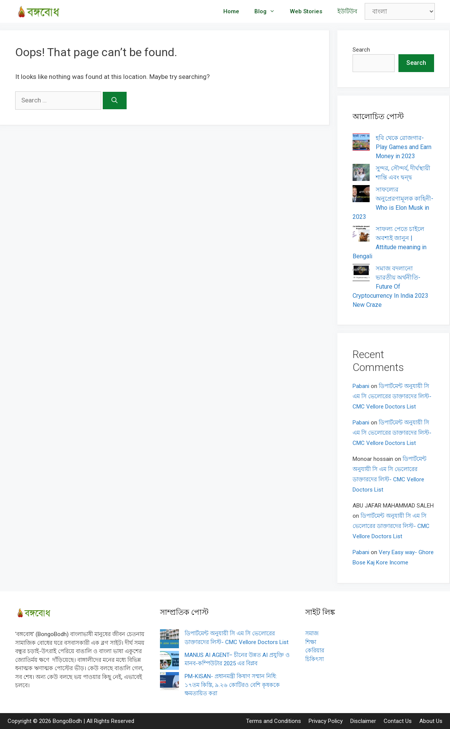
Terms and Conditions (273, 721)
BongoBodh (67, 721)
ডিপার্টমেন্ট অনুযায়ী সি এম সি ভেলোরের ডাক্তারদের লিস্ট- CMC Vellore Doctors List (392, 396)
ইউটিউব (347, 11)
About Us (430, 721)
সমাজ (311, 633)
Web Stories (306, 11)
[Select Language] (400, 11)
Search (361, 49)
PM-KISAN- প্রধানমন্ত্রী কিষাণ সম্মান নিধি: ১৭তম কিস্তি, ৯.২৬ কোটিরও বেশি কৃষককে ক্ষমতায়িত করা (232, 685)
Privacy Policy (326, 721)
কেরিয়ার (314, 650)
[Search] (115, 100)
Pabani (361, 386)
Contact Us (398, 721)
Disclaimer (363, 721)
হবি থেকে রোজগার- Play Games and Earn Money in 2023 (403, 147)
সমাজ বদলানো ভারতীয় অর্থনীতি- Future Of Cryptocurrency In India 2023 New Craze (390, 286)
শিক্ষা (310, 642)
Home (231, 11)
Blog (268, 11)
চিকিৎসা (314, 659)
